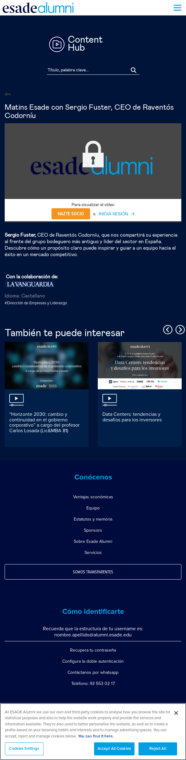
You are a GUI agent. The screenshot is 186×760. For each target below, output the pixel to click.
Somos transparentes (93, 572)
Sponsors (93, 530)
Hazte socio (71, 213)
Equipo (93, 508)
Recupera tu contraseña (93, 650)
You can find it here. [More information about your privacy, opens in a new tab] (96, 736)
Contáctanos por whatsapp (93, 672)
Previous (167, 328)
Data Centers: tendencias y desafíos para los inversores (132, 417)
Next (179, 328)
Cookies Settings (24, 749)
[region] (93, 731)
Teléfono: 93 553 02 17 (93, 683)
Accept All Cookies (114, 749)
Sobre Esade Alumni (93, 541)
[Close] (176, 713)
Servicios (93, 552)
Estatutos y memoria (93, 519)
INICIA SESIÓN (113, 214)
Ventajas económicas (93, 497)
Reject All (157, 749)
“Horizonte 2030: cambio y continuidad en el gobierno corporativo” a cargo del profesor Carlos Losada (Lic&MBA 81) (44, 422)
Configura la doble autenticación (93, 661)
